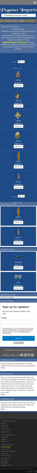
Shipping (4, 425)
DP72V (18, 141)
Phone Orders (6, 430)
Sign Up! (19, 338)
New (1, 21)
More (3, 368)
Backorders (5, 432)
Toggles (22, 21)
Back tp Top (32, 471)
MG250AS (18, 262)
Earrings (7, 21)
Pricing (3, 423)
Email (4, 318)
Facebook (4, 437)
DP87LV (18, 182)
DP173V (18, 101)
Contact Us (5, 449)
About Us (4, 453)
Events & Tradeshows (9, 451)
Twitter (3, 439)
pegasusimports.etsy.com (15, 42)
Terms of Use (6, 455)
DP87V (18, 161)
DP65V (18, 121)
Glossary (4, 461)
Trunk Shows (5, 447)
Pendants (14, 21)
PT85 (18, 283)
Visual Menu (30, 21)
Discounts (4, 428)
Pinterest (4, 441)
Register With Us (7, 465)
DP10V (18, 80)
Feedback (4, 463)
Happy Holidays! (10, 26)
